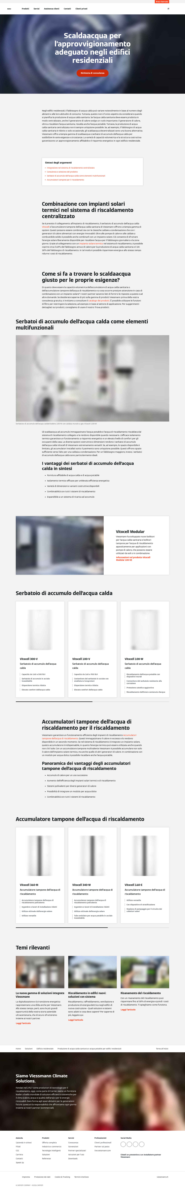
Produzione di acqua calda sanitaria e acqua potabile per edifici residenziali (89, 1049)
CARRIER (40, 1185)
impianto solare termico (91, 243)
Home (18, 1049)
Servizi (36, 9)
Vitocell (45, 227)
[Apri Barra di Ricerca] (163, 8)
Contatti (67, 9)
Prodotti (25, 9)
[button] (162, 1048)
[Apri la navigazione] (9, 9)
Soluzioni (29, 1049)
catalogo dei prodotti (99, 300)
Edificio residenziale (45, 1049)
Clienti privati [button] (81, 9)
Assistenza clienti (51, 9)
